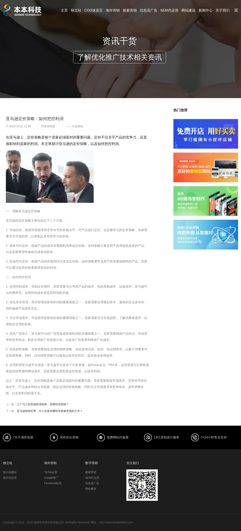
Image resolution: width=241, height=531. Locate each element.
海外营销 (113, 10)
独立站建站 (10, 472)
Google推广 (51, 477)
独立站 (76, 10)
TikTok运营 (50, 472)
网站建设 (188, 10)
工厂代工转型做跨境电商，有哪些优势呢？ (43, 404)
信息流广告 (148, 10)
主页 (64, 10)
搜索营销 (130, 10)
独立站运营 (10, 477)
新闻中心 (205, 10)
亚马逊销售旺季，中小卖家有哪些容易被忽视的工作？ (50, 411)
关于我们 (223, 10)
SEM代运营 (169, 10)
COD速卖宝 (93, 10)
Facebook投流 (53, 483)
